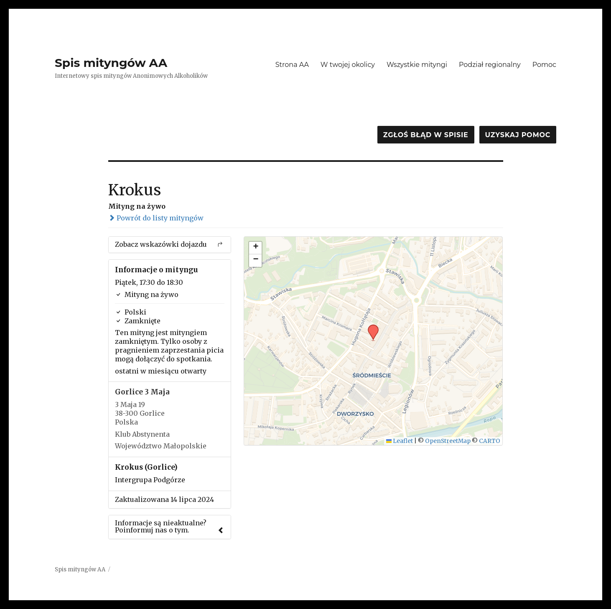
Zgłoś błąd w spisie (425, 135)
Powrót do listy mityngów (156, 218)
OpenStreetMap (448, 441)
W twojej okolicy (348, 65)
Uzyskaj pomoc (517, 135)
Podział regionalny (490, 65)
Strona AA (292, 65)
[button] (370, 327)
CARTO (489, 441)
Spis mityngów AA (111, 63)
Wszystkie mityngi (417, 65)
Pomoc (544, 65)
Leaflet (399, 441)
